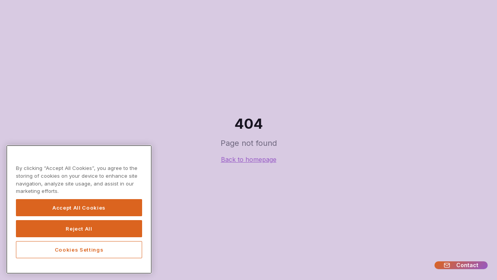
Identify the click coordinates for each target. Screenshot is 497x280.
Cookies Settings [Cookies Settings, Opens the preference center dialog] (79, 250)
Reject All (79, 229)
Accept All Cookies (79, 208)
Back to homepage (248, 159)
